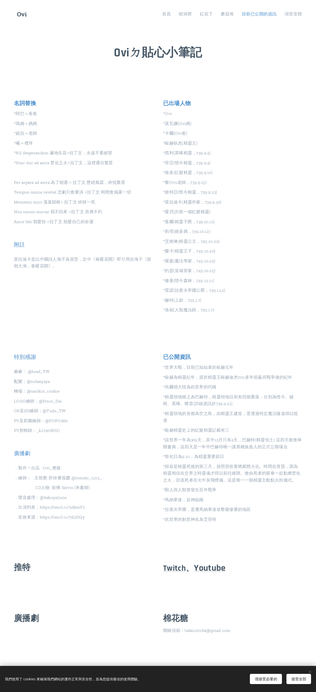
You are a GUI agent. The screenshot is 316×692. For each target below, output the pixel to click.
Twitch (174, 568)
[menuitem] (173, 14)
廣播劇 (26, 618)
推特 (22, 567)
